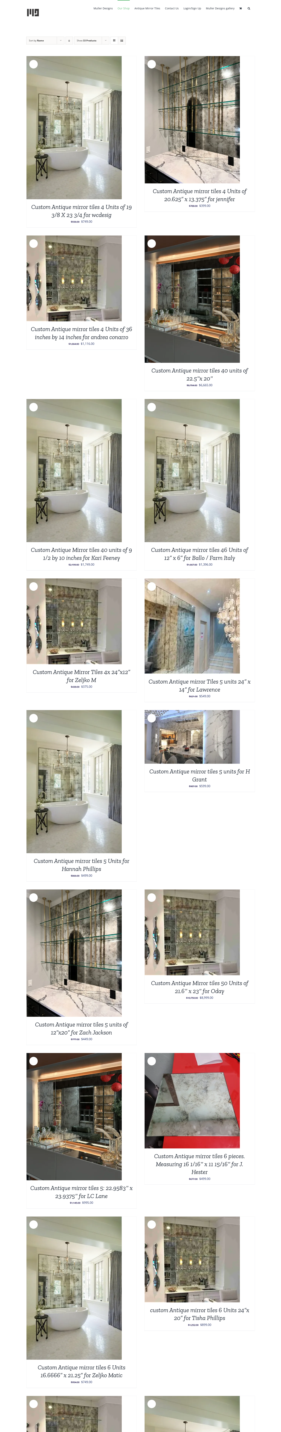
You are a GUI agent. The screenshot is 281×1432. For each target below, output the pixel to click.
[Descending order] (69, 40)
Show (86, 40)
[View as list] (122, 40)
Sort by (36, 40)
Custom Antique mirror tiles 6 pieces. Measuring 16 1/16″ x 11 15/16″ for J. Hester (199, 1164)
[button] (249, 8)
